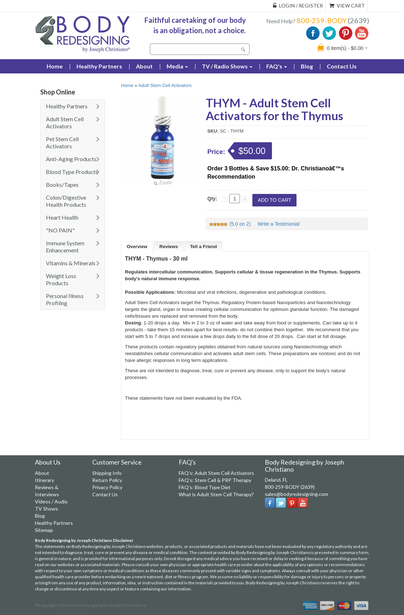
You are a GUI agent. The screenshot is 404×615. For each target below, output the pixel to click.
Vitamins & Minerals (70, 263)
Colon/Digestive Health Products (66, 201)
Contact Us (342, 66)
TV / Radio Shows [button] (227, 66)
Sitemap (44, 530)
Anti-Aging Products (71, 158)
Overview (137, 246)
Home (127, 85)
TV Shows (46, 509)
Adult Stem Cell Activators (65, 122)
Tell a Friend (203, 246)
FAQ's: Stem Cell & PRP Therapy (215, 480)
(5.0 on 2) (230, 224)
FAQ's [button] (276, 66)
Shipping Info (107, 473)
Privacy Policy (107, 487)
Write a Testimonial (279, 224)
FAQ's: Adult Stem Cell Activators (216, 473)
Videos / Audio (51, 501)
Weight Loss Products (61, 279)
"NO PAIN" (60, 230)
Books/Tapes (62, 184)
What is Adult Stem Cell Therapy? (216, 494)
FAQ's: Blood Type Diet (205, 487)
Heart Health (62, 217)
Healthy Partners (99, 66)
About (144, 66)
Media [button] (177, 66)
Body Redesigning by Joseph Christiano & (107, 605)
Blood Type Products (72, 171)
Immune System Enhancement (65, 246)
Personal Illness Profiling (65, 299)
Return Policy (107, 480)
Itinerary (44, 480)
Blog (307, 66)
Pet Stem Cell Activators (62, 142)
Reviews (168, 246)
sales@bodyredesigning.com (296, 494)
